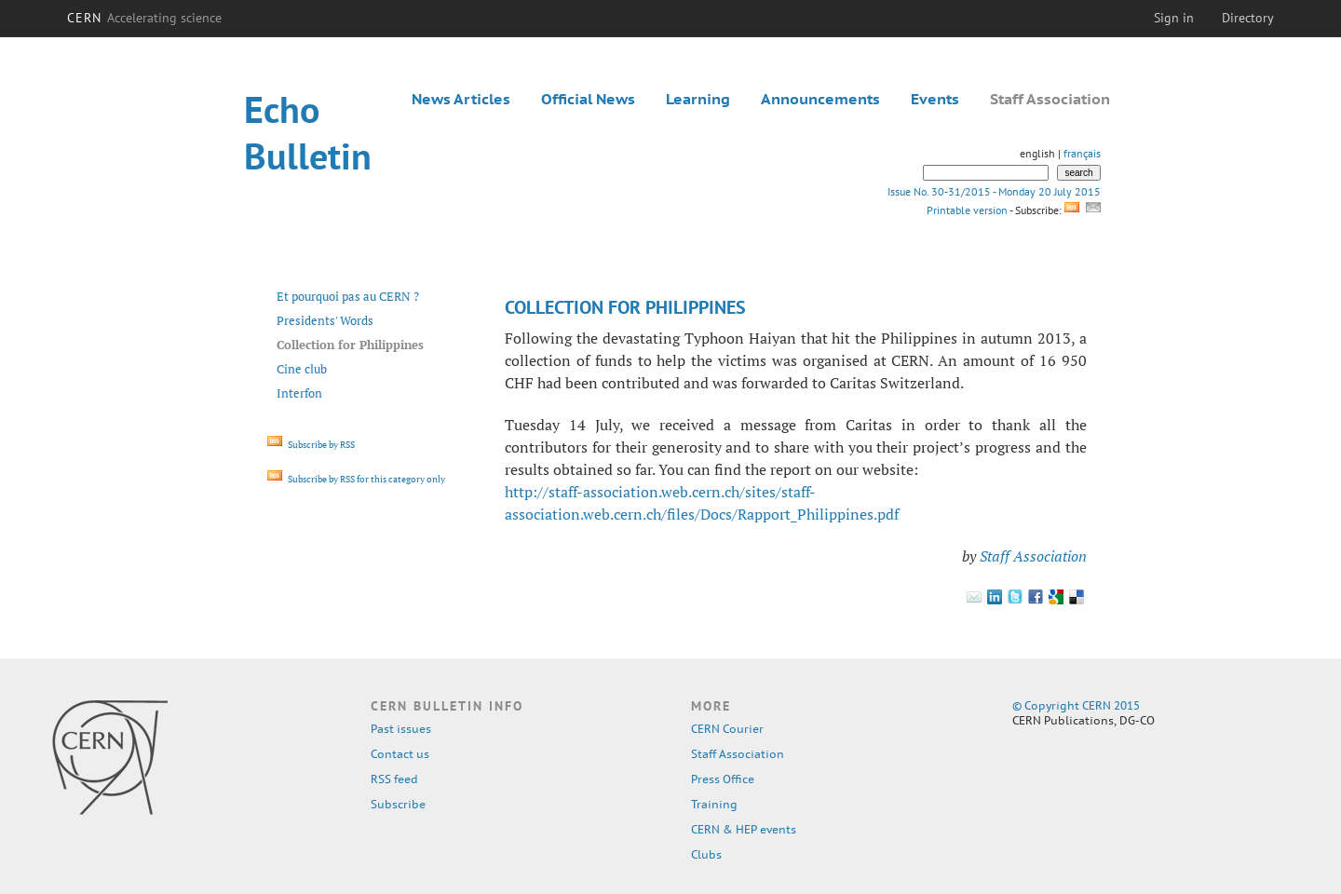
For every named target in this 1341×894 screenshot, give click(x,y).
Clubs (706, 854)
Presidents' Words (325, 320)
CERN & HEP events (743, 829)
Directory (1248, 17)
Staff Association (1050, 98)
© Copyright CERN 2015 (1076, 705)
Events (935, 98)
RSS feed (394, 779)
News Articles (461, 98)
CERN (144, 17)
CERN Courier (727, 729)
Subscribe (398, 804)
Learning (698, 98)
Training (714, 804)
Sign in (1174, 17)
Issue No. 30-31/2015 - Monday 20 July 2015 (994, 191)
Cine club (302, 368)
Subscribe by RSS (311, 445)
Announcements (820, 98)
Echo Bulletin (308, 132)
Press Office (722, 779)
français (1082, 153)
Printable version (966, 210)
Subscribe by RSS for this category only (356, 479)
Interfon (299, 393)
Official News (588, 98)
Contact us (400, 754)
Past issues (401, 729)
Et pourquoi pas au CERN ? (348, 296)
